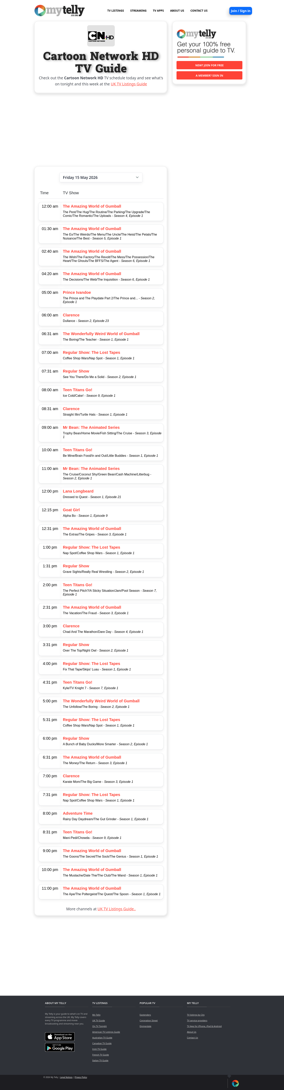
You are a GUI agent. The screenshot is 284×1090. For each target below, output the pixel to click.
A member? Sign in (209, 75)
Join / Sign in (240, 11)
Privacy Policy (81, 1077)
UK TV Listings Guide (129, 84)
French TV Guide (100, 1054)
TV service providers (197, 1020)
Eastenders (145, 1014)
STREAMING (138, 10)
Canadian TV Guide (102, 1043)
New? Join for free (209, 65)
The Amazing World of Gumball (92, 206)
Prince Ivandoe (77, 292)
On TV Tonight (99, 1026)
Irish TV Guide (99, 1048)
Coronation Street (149, 1020)
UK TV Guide (98, 1020)
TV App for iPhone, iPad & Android (204, 1026)
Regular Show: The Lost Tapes (91, 352)
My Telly (96, 1014)
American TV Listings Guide (106, 1031)
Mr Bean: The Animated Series (91, 427)
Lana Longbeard (78, 491)
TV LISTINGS (115, 10)
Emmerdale (145, 1026)
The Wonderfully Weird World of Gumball (101, 334)
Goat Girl (71, 510)
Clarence (71, 315)
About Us (191, 1031)
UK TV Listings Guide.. (117, 909)
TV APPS (158, 10)
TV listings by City (196, 1014)
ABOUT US (177, 10)
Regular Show (76, 371)
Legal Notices (66, 1077)
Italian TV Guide (100, 1060)
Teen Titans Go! (77, 390)
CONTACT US (198, 10)
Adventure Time (78, 813)
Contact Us (192, 1037)
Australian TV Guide (102, 1037)
